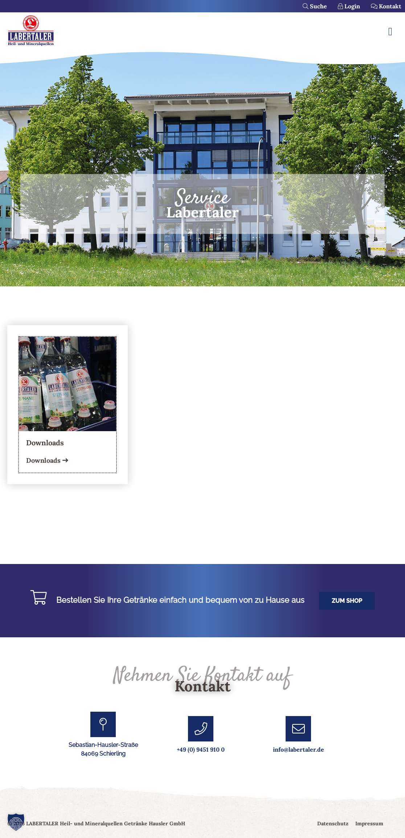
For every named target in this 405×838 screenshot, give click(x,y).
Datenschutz (332, 823)
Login (349, 6)
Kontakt (386, 6)
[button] (16, 822)
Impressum (369, 823)
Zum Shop (347, 600)
